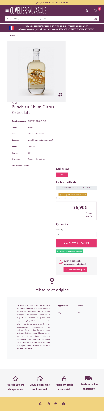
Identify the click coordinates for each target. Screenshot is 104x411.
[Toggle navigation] (7, 10)
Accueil (12, 35)
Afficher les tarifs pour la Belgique (76, 29)
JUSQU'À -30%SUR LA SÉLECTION (52, 3)
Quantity (59, 229)
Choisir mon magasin (76, 270)
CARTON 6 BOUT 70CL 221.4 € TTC (75, 188)
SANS (62, 175)
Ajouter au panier (77, 243)
